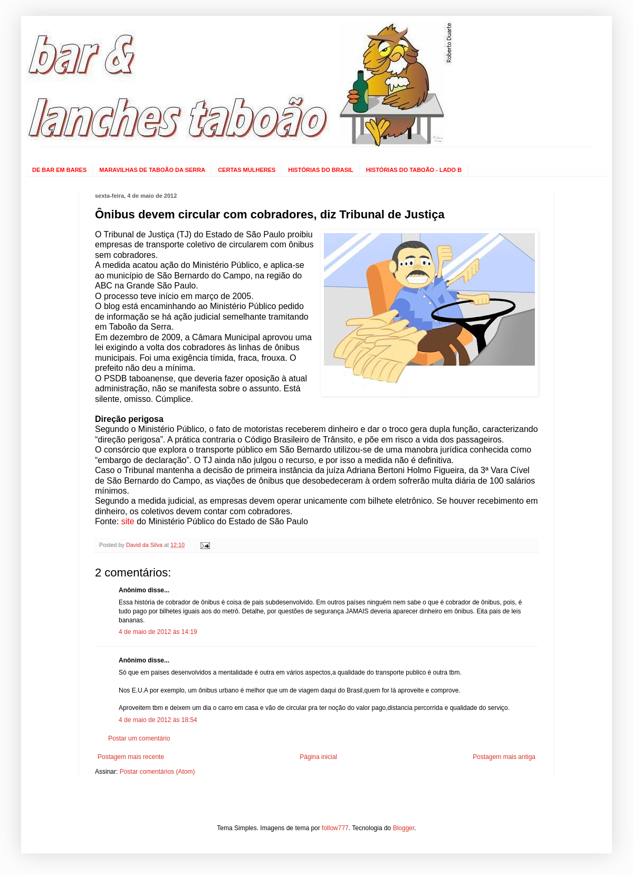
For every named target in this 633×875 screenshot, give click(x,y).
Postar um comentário (139, 738)
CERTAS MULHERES (246, 170)
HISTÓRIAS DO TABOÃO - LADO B (414, 170)
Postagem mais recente (131, 757)
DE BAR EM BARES (59, 170)
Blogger (404, 828)
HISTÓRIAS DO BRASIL (320, 170)
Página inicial (318, 757)
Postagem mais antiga (504, 757)
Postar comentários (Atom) (157, 771)
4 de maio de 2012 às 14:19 (158, 632)
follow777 (335, 828)
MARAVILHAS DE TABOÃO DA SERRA (152, 170)
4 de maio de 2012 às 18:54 (158, 720)
